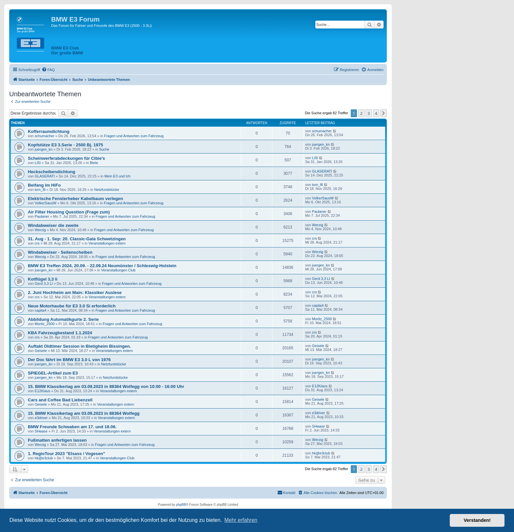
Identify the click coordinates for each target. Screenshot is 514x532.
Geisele (41, 351)
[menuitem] (48, 70)
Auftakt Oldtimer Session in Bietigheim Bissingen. (79, 346)
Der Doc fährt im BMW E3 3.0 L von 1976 (69, 359)
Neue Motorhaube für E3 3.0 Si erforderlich (71, 305)
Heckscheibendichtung (51, 171)
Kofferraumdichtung (48, 131)
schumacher (44, 136)
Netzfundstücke (106, 190)
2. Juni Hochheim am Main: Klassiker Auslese (75, 292)
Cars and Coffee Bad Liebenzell (60, 399)
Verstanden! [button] (477, 520)
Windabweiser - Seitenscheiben (60, 252)
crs (37, 243)
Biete (94, 163)
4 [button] (376, 113)
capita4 (40, 310)
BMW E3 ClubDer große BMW (67, 50)
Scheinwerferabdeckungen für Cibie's (66, 158)
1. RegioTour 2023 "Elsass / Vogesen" (66, 453)
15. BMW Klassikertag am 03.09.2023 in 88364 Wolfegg (84, 413)
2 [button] (361, 113)
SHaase (41, 431)
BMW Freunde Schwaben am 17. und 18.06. (72, 426)
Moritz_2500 (45, 324)
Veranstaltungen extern (107, 243)
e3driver (41, 418)
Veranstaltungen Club (118, 270)
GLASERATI (45, 176)
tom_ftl (40, 190)
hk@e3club (44, 458)
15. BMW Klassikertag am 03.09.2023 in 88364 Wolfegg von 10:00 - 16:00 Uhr (106, 386)
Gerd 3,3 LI (44, 283)
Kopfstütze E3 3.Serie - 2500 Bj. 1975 (65, 144)
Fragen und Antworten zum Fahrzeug (134, 136)
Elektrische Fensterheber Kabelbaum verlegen (75, 198)
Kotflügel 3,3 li (42, 279)
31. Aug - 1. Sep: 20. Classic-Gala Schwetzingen (77, 238)
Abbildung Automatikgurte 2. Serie (63, 319)
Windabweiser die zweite (53, 225)
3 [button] (368, 113)
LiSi (38, 163)
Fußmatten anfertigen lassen (57, 440)
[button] (383, 113)
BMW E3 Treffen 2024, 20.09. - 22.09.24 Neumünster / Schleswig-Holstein (102, 265)
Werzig (40, 230)
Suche (104, 149)
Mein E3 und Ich (117, 176)
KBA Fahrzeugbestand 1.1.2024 (60, 332)
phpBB (181, 504)
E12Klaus (42, 391)
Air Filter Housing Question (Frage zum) (69, 212)
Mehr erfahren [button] (240, 520)
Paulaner (42, 216)
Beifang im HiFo (44, 185)
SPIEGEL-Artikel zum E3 (53, 373)
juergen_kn (43, 149)
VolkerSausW (45, 203)
